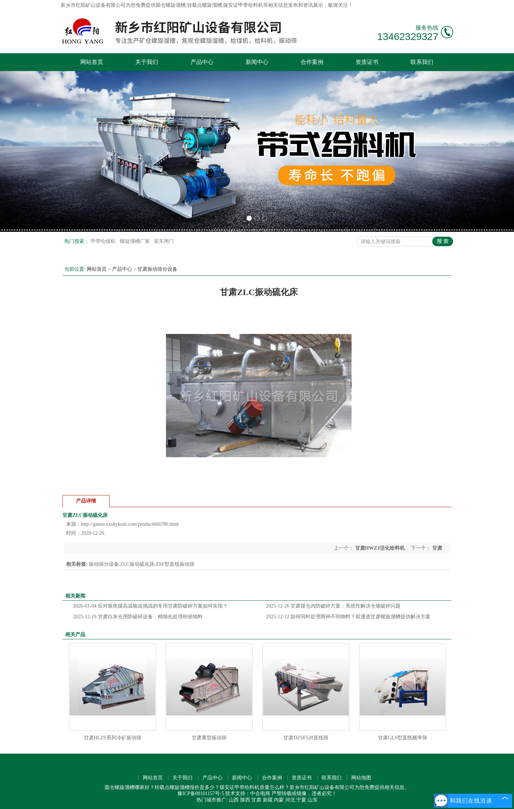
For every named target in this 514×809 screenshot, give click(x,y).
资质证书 (367, 62)
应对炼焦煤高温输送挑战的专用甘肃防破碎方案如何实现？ (150, 606)
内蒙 (279, 800)
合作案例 (312, 62)
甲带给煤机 (104, 241)
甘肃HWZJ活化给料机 (380, 548)
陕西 (245, 800)
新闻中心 (257, 62)
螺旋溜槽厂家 (135, 241)
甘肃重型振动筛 (209, 737)
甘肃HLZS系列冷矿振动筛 (112, 737)
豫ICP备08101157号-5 (200, 793)
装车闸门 (164, 241)
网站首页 (91, 62)
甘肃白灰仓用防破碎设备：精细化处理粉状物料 (138, 616)
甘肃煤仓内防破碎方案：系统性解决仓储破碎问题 (333, 606)
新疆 (268, 800)
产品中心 (202, 62)
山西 (234, 800)
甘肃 (256, 800)
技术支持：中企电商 (247, 793)
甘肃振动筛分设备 (157, 269)
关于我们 (146, 62)
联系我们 (421, 62)
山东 (313, 800)
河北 (290, 800)
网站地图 (361, 777)
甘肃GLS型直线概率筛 (402, 737)
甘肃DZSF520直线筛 (305, 737)
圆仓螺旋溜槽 (171, 5)
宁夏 (301, 800)
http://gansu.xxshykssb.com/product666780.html (129, 524)
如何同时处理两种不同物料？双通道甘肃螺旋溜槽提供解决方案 (348, 616)
